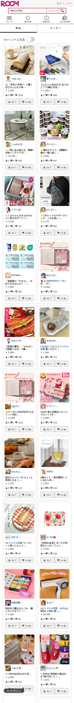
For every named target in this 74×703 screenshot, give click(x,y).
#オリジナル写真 (13, 543)
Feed (9, 19)
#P (47, 283)
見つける (28, 19)
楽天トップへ (64, 3)
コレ (14, 102)
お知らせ (46, 19)
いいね (28, 102)
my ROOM (65, 19)
